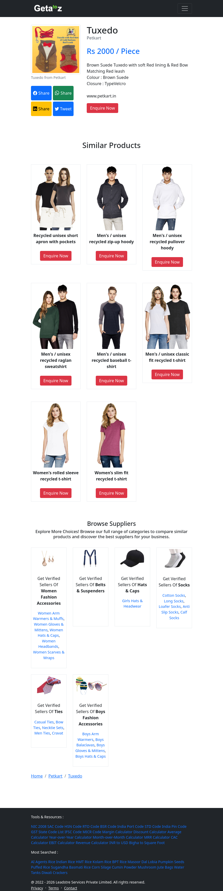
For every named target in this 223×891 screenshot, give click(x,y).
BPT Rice (119, 861)
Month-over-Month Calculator (118, 837)
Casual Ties (44, 722)
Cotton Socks (173, 595)
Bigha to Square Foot (147, 842)
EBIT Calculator (62, 842)
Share (41, 93)
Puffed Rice (40, 867)
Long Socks (174, 601)
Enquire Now (102, 108)
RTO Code (91, 826)
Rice (51, 861)
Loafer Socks (170, 606)
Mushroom (147, 867)
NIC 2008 (38, 826)
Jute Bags (165, 867)
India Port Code (130, 826)
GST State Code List (47, 831)
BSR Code (108, 826)
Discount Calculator (149, 831)
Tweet (63, 109)
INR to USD (118, 842)
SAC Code (55, 826)
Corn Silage (101, 867)
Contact (70, 888)
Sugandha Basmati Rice (71, 867)
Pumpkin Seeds (171, 861)
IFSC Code (73, 831)
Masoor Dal (137, 861)
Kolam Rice (102, 861)
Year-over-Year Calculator (70, 837)
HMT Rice (84, 861)
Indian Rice (65, 861)
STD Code (153, 826)
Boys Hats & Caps (90, 756)
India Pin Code (174, 826)
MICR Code (92, 831)
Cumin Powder (124, 867)
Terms (53, 888)
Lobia (152, 861)
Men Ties (42, 733)
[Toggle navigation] (185, 8)
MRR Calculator (157, 837)
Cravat (57, 733)
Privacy (37, 888)
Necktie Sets (52, 727)
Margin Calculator (117, 831)
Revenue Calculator (92, 842)
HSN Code (73, 826)
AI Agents (39, 861)
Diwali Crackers (54, 872)
